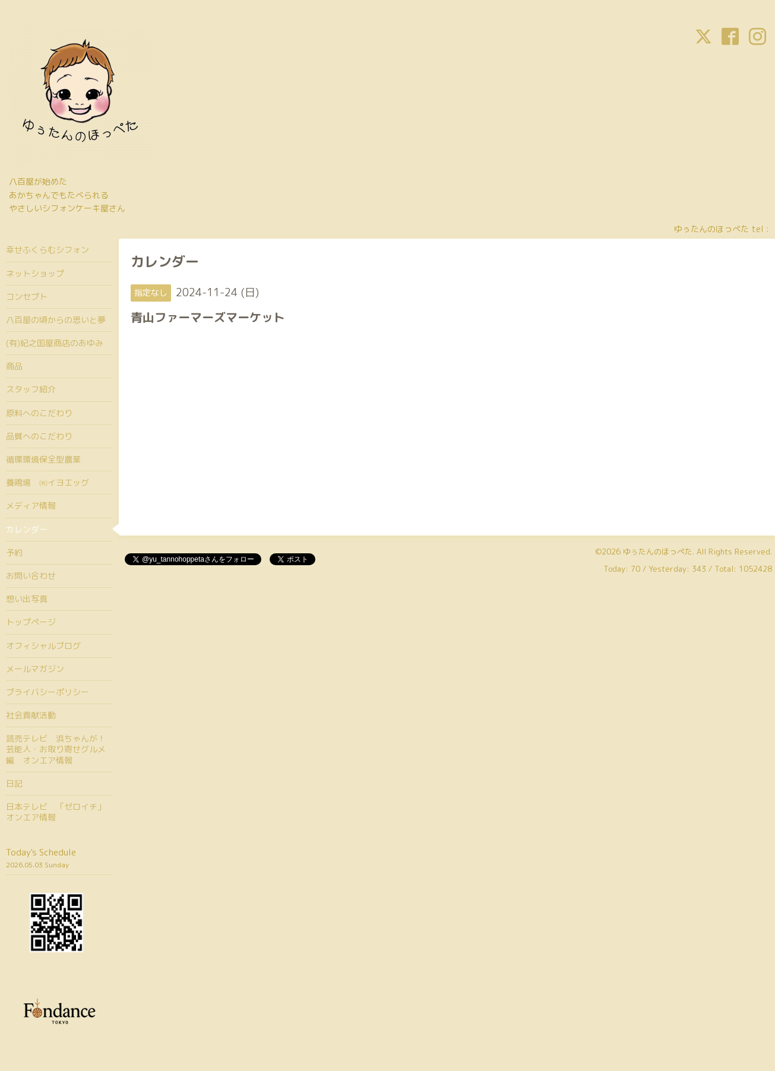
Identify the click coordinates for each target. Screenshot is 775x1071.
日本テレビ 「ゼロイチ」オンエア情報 (56, 812)
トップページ (31, 622)
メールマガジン (35, 668)
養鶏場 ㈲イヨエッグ (47, 482)
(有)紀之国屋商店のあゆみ (54, 342)
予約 (14, 552)
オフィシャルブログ (43, 645)
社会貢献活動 (31, 715)
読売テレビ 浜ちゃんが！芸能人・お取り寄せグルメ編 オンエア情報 (56, 749)
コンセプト (27, 296)
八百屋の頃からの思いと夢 (56, 319)
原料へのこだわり (39, 413)
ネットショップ (35, 273)
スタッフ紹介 (31, 389)
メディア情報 (31, 505)
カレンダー (27, 529)
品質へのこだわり (39, 436)
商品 (14, 366)
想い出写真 (27, 598)
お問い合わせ (31, 575)
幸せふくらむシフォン (47, 249)
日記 (14, 783)
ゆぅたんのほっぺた (657, 551)
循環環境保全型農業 (43, 459)
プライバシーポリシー (47, 692)
